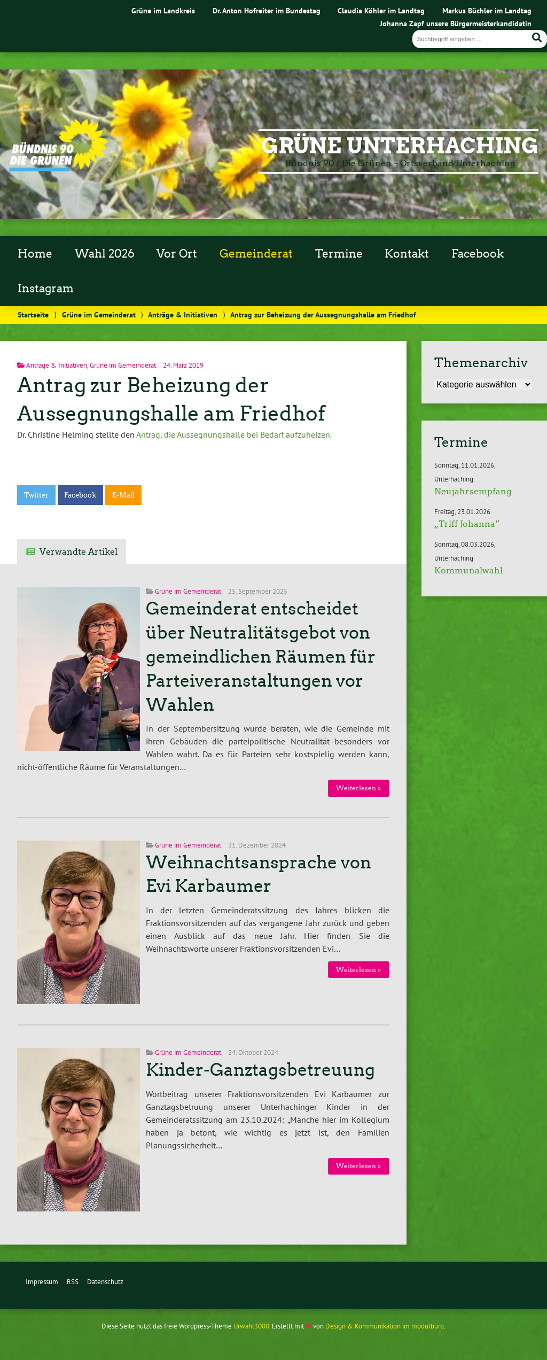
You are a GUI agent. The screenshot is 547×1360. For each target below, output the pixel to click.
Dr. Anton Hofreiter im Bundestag (267, 10)
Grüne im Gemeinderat (99, 314)
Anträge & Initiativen (182, 314)
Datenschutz (105, 1281)
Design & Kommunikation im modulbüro (384, 1326)
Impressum (42, 1281)
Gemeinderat (256, 254)
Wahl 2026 (105, 254)
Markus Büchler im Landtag (487, 10)
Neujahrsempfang (472, 491)
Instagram (46, 289)
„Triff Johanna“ (466, 524)
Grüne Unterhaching (399, 146)
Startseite (33, 314)
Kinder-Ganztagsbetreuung (260, 1070)
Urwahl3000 (251, 1326)
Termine (339, 254)
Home (35, 254)
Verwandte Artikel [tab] (79, 552)
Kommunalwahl (468, 570)
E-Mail (123, 495)
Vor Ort (177, 254)
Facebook (477, 254)
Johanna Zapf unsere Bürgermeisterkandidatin (456, 23)
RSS (73, 1281)
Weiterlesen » (358, 788)
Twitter (36, 495)
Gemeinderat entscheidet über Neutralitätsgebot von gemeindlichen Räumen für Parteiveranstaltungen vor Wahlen (261, 656)
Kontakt (407, 254)
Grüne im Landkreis (163, 10)
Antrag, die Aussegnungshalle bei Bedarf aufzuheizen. (234, 434)
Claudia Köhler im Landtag (381, 10)
